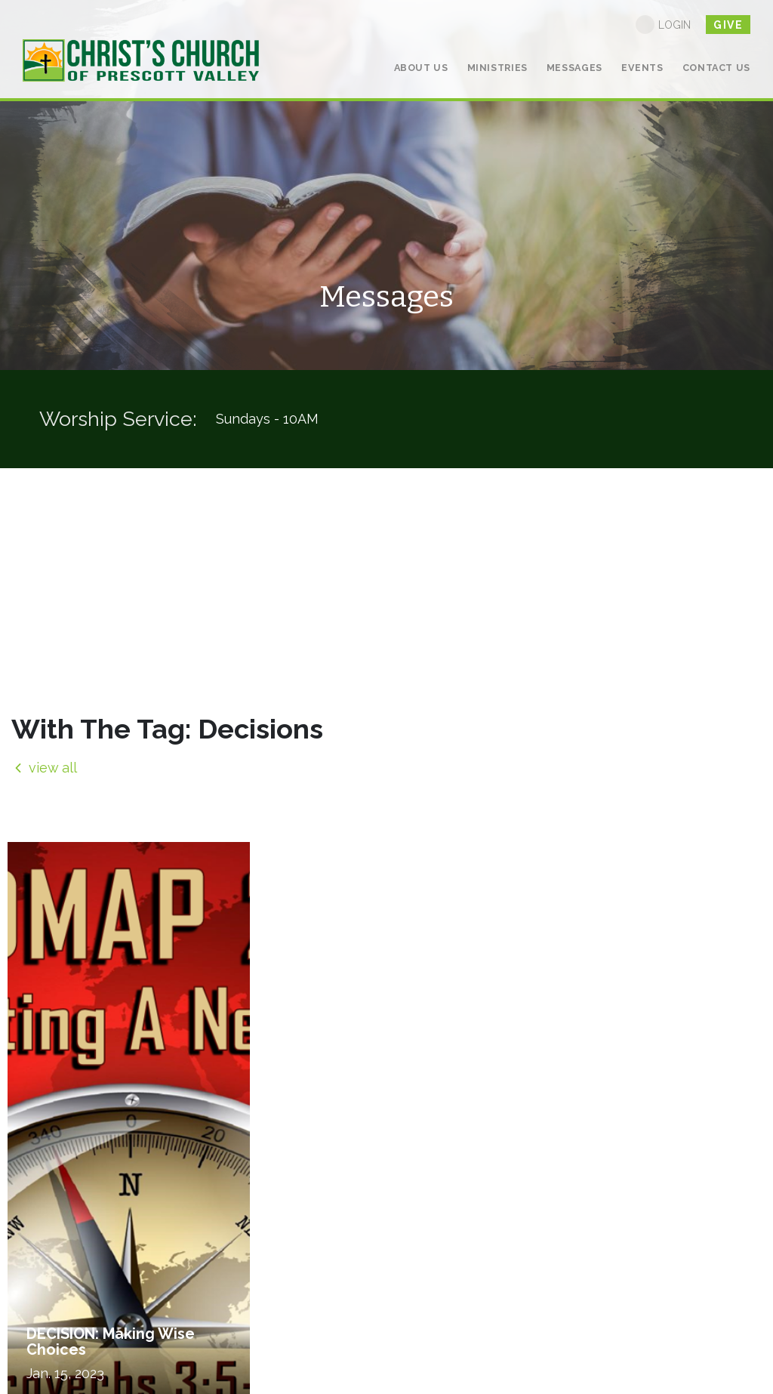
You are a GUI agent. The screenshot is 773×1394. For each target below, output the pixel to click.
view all (44, 768)
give (728, 25)
